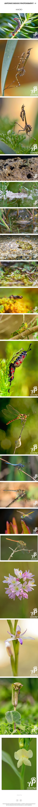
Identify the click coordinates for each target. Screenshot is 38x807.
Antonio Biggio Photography (19, 3)
